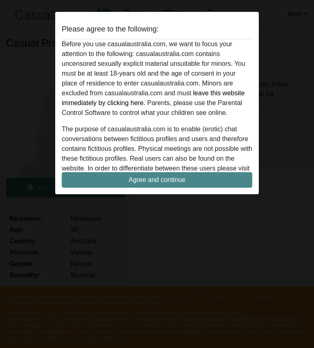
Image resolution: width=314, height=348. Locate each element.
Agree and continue (157, 179)
